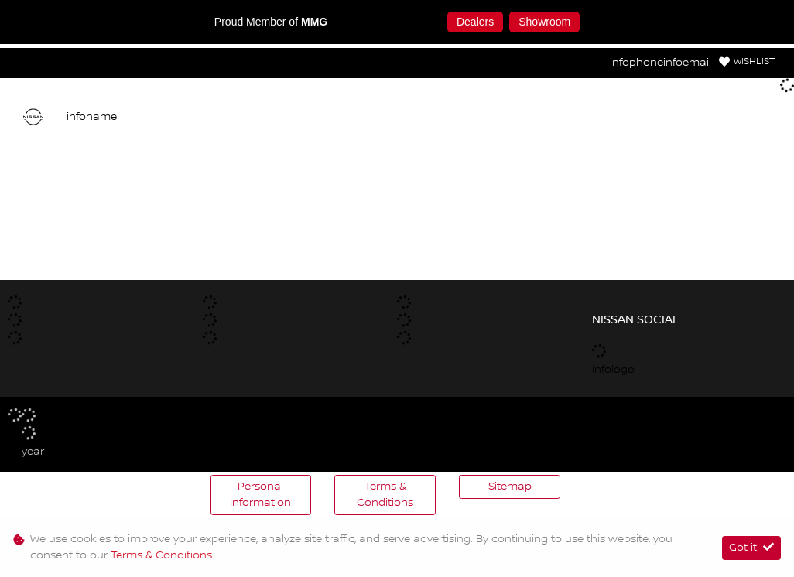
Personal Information (260, 494)
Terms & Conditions (385, 494)
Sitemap (510, 486)
